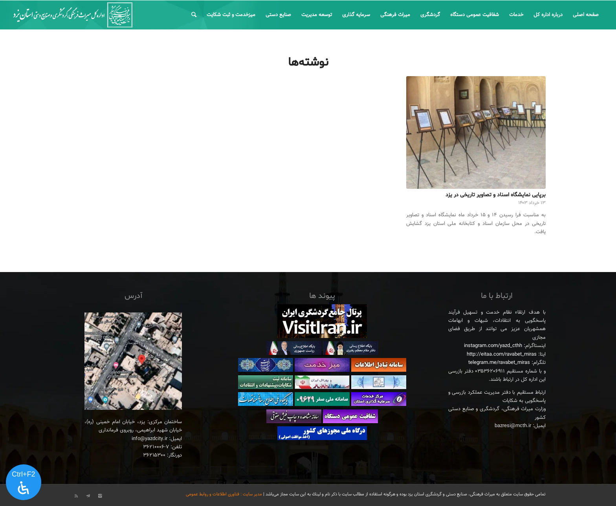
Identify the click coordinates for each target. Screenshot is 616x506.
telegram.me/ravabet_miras (499, 363)
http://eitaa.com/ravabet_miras (502, 354)
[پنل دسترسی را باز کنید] (23, 482)
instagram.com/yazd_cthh (493, 346)
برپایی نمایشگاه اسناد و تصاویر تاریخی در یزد (496, 195)
